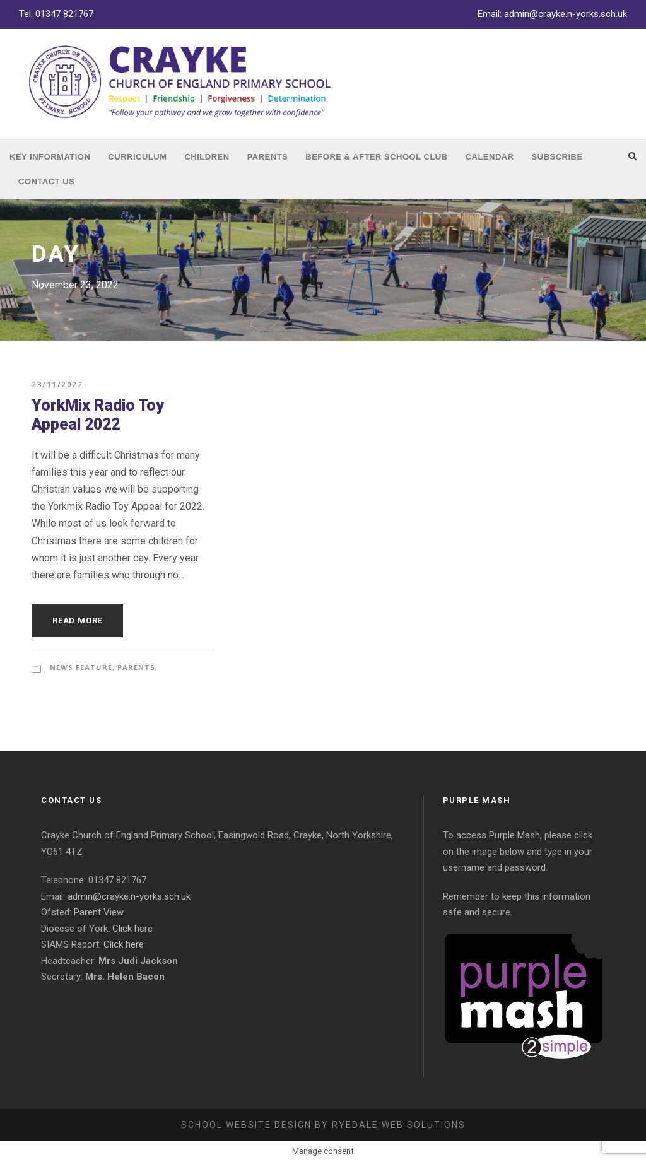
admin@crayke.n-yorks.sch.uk (565, 14)
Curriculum (137, 156)
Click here (132, 928)
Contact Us (46, 181)
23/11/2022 (57, 384)
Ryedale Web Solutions (399, 1125)
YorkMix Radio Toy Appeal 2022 (98, 414)
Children (206, 156)
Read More (77, 620)
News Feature (81, 667)
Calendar (490, 156)
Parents (267, 156)
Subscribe (557, 156)
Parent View (99, 912)
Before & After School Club (376, 156)
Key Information (49, 156)
